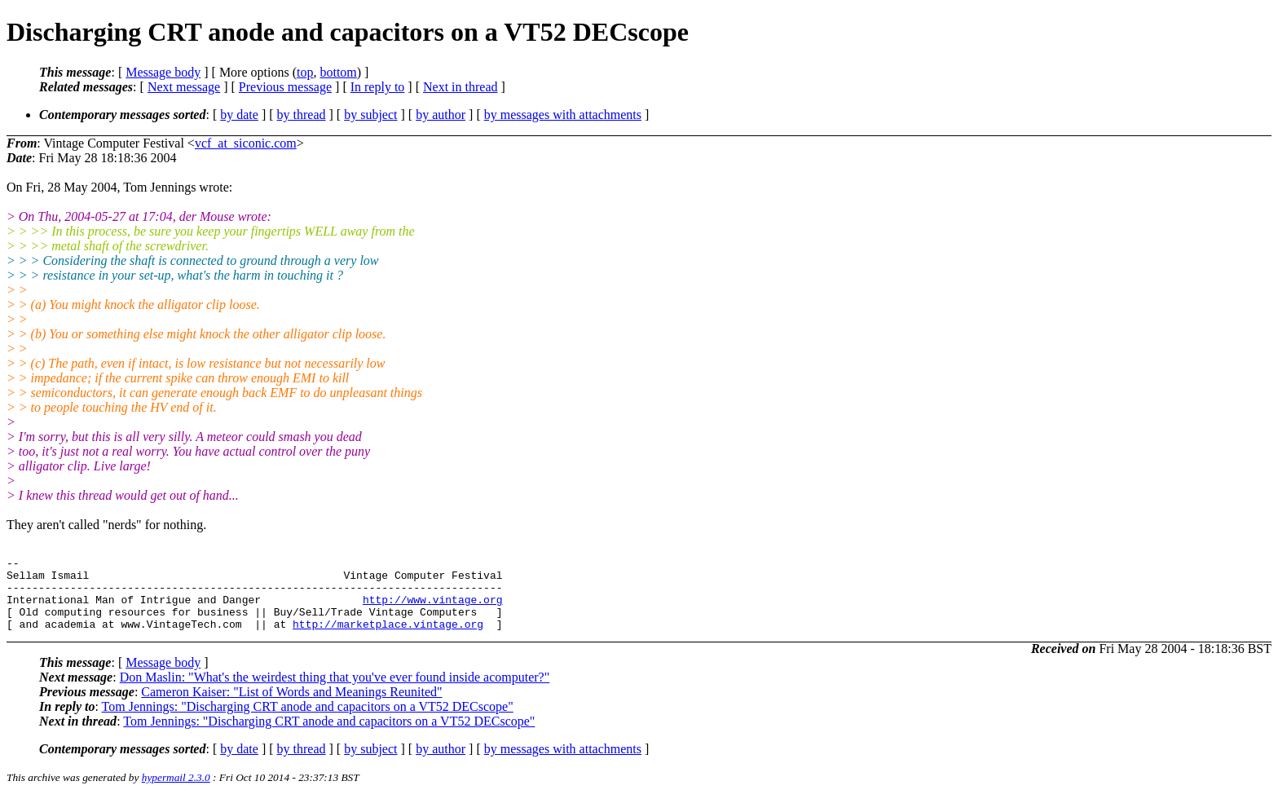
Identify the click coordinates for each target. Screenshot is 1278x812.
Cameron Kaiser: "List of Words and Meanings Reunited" (291, 706)
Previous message (285, 87)
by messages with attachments (562, 114)
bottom (338, 72)
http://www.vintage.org (433, 609)
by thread (301, 114)
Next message (184, 87)
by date (239, 114)
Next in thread (460, 87)
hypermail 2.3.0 (176, 792)
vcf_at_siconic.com (246, 143)
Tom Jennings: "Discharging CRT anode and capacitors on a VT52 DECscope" (307, 721)
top (305, 72)
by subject (370, 114)
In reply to (377, 87)
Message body (163, 72)
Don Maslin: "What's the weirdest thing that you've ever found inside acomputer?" (335, 692)
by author (440, 114)
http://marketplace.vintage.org (388, 638)
